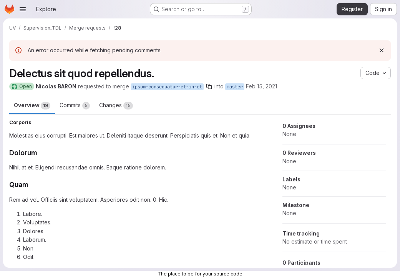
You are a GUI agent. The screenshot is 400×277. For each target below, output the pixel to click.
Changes (116, 105)
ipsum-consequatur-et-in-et (167, 87)
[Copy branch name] (209, 86)
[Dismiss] (381, 50)
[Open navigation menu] (23, 9)
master (235, 87)
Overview (32, 105)
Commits (75, 105)
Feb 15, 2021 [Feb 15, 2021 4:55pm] (261, 86)
